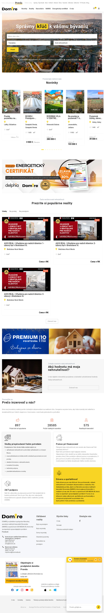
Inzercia (28, 589)
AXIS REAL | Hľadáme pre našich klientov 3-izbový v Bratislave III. (24, 284)
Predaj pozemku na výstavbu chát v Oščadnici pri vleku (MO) (25, 117)
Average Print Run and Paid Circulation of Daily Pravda (44, 596)
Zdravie (56, 3)
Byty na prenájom (42, 514)
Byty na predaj (41, 518)
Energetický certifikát (60, 9)
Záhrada (70, 3)
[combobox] (52, 36)
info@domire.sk (10, 533)
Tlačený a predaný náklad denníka (43, 589)
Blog (87, 3)
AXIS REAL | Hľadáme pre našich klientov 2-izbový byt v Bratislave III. (76, 234)
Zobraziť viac (52, 311)
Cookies (65, 596)
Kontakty (20, 589)
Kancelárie (40, 9)
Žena (60, 3)
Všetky (4, 201)
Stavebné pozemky (42, 526)
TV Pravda (83, 3)
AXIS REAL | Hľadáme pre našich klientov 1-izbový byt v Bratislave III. (24, 234)
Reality (31, 9)
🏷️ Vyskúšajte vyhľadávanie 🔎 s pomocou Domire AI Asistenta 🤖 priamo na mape (48, 60)
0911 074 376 (9, 531)
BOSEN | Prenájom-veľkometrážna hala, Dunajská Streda (74, 117)
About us (23, 596)
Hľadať (12, 49)
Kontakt (59, 514)
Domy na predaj (41, 522)
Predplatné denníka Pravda (16, 570)
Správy (36, 3)
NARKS (48, 9)
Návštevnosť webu (61, 589)
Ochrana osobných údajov (65, 519)
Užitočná (76, 3)
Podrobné (74, 49)
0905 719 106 (9, 540)
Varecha (64, 3)
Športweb (41, 3)
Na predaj (13, 201)
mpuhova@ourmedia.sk (12, 541)
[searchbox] (52, 36)
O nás (72, 9)
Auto (46, 3)
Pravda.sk (89, 483)
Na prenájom (24, 201)
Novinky (24, 9)
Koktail (51, 3)
